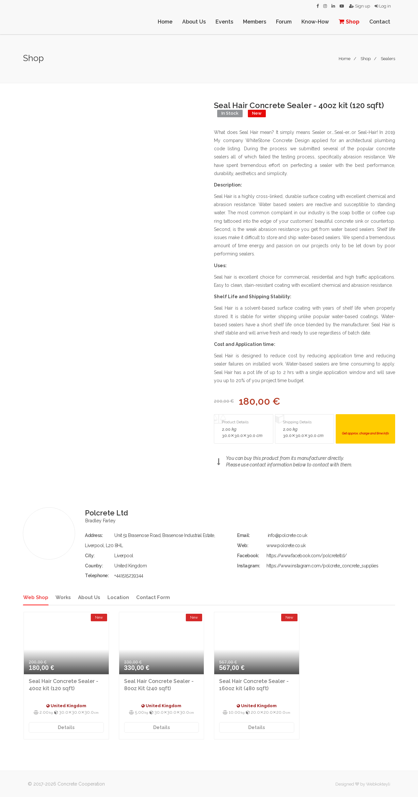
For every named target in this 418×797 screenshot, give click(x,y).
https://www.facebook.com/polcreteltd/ (306, 555)
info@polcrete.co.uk (287, 535)
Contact (379, 22)
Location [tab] (118, 597)
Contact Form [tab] (153, 597)
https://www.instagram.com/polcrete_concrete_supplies (322, 565)
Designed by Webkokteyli (362, 784)
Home (165, 22)
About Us (194, 22)
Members (254, 22)
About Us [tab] (89, 597)
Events (224, 22)
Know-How (315, 22)
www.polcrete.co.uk (285, 545)
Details (66, 727)
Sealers (388, 58)
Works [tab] (63, 597)
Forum (284, 22)
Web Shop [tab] (35, 597)
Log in (383, 6)
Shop (349, 22)
